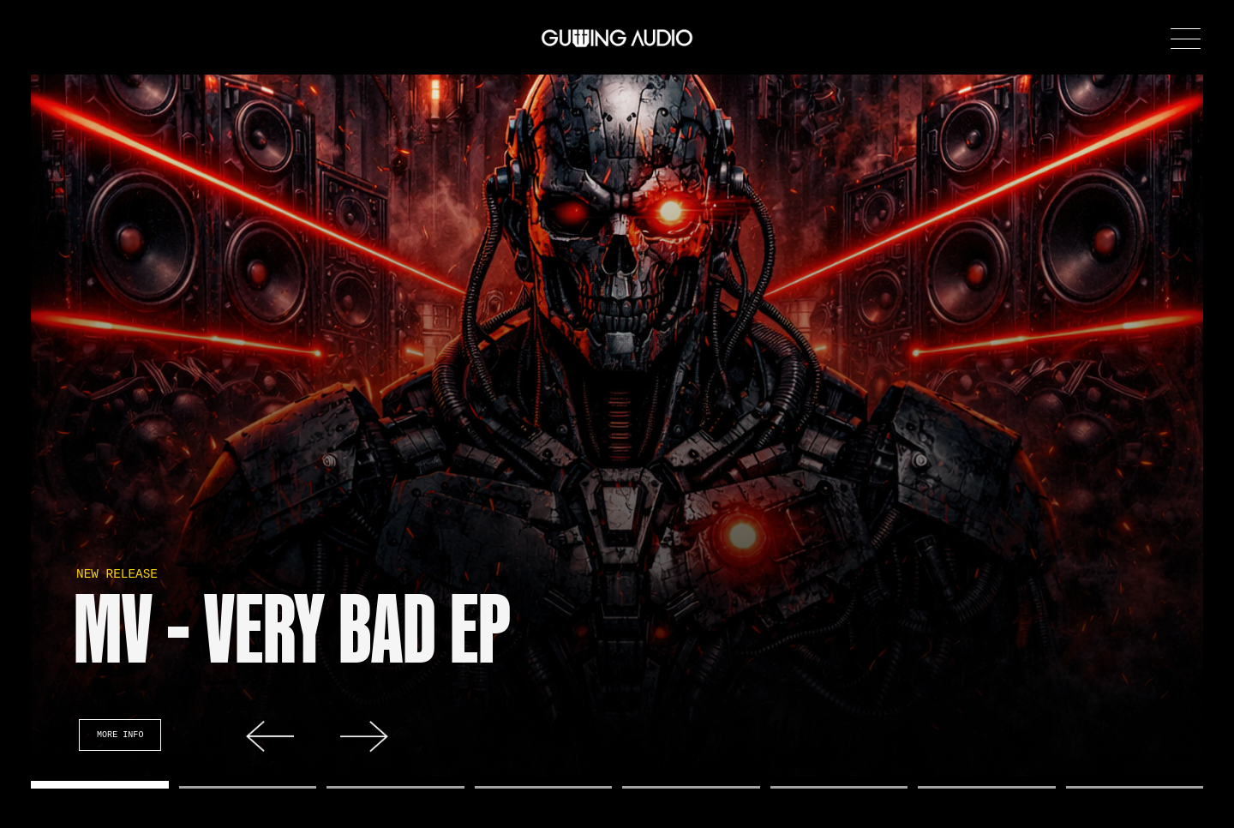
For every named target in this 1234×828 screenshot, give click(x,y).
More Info (120, 735)
